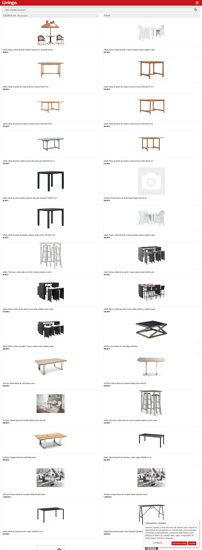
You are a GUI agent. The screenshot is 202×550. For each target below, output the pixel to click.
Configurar (157, 543)
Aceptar (192, 543)
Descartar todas (179, 543)
